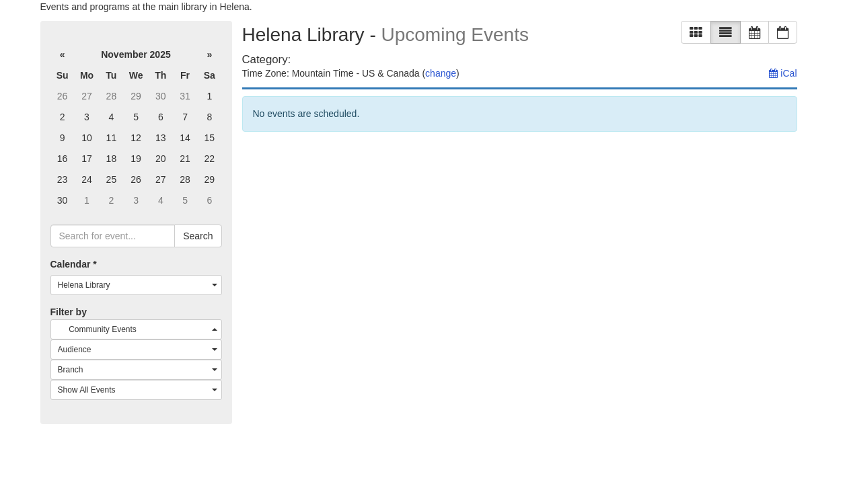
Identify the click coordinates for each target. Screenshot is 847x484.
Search (198, 236)
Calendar (73, 264)
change (440, 73)
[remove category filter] (343, 59)
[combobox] (136, 285)
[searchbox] (113, 236)
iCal (783, 73)
